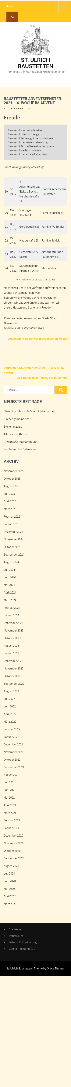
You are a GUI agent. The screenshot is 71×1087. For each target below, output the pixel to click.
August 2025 (11, 486)
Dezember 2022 (13, 661)
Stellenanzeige (13, 427)
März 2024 (10, 600)
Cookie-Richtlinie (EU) (22, 949)
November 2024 (13, 539)
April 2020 (10, 896)
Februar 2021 (12, 820)
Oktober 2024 (12, 547)
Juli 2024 (9, 570)
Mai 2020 (9, 889)
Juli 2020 (9, 873)
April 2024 (10, 592)
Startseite (15, 929)
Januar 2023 (11, 653)
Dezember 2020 (13, 836)
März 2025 (10, 509)
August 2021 (11, 775)
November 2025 (13, 471)
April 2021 (10, 805)
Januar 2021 (11, 828)
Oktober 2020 (12, 851)
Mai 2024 (9, 585)
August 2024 (11, 562)
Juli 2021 (9, 782)
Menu (9, 6)
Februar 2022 (12, 729)
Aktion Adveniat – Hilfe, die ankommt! (42, 378)
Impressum (16, 936)
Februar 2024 (12, 608)
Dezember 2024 (13, 532)
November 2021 (13, 752)
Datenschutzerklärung (23, 942)
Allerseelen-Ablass (15, 434)
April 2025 (10, 501)
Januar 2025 (11, 524)
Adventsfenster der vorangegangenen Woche (37, 339)
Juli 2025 (9, 494)
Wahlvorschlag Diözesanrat (20, 449)
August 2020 (11, 866)
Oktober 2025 (12, 479)
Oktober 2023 (12, 638)
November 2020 (13, 843)
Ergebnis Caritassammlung (20, 442)
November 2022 (13, 668)
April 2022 (10, 714)
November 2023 (13, 630)
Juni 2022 (10, 706)
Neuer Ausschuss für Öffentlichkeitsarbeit (29, 411)
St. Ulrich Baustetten (35, 63)
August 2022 (11, 691)
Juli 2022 (9, 699)
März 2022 (10, 722)
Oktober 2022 (12, 676)
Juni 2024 (10, 577)
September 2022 (14, 684)
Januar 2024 (11, 615)
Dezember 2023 (13, 623)
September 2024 (14, 555)
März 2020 (10, 904)
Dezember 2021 (13, 744)
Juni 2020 (10, 881)
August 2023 (11, 646)
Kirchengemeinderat (16, 419)
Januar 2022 (11, 737)
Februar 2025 (12, 517)
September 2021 (14, 767)
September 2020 (14, 858)
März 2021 (10, 813)
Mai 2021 (9, 798)
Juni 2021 (10, 790)
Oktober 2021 (12, 760)
